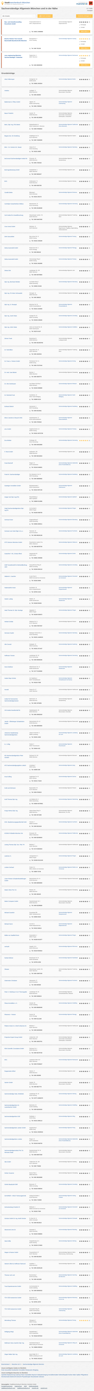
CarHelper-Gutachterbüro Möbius (14, 204)
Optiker (78, 1375)
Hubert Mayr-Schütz (10, 678)
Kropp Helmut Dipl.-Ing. (11, 810)
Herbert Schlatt (8, 621)
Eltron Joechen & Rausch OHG (13, 418)
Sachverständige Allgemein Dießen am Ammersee (68, 868)
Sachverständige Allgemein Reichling (68, 1229)
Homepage (83, 24)
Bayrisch (34, 1375)
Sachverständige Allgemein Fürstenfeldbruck (65, 305)
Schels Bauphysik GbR (11, 1184)
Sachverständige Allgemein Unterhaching (65, 102)
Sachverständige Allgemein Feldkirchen (68, 833)
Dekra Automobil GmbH (11, 248)
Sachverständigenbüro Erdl (12, 1116)
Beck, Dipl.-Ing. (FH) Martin (12, 124)
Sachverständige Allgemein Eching (67, 361)
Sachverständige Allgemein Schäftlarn (68, 327)
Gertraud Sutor (8, 519)
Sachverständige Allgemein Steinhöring (68, 799)
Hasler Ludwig (8, 599)
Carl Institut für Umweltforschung (13, 215)
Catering (17, 1375)
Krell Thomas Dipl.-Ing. (11, 799)
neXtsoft (6, 946)
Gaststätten (28, 1375)
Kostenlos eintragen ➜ (84, 16)
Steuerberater (35, 1376)
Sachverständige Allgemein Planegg (67, 247)
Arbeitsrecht (12, 1376)
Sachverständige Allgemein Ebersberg (68, 281)
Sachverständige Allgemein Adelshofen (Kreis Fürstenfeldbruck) (68, 463)
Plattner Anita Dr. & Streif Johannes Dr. (15, 1026)
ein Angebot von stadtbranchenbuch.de (14, 4)
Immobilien (22, 1370)
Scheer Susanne (9, 1173)
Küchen (70, 1375)
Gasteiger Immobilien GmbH (12, 485)
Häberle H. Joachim (10, 576)
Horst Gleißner (8, 667)
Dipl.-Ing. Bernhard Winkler (12, 282)
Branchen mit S (16, 1364)
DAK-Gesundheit (9, 236)
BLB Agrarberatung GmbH (11, 170)
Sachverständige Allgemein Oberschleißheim (65, 418)
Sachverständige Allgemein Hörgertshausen (65, 588)
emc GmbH (7, 429)
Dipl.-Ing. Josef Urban (10, 316)
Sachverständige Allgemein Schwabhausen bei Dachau (65, 679)
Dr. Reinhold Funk (9, 395)
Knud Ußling (8, 776)
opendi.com (44, 1388)
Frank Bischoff (8, 463)
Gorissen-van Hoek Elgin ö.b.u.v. (13, 531)
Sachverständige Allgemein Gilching (67, 1093)
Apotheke (4, 1375)
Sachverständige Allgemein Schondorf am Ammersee (68, 577)
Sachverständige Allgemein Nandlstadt (68, 957)
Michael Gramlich (9, 912)
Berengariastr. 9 (44, 39)
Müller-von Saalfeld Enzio (11, 935)
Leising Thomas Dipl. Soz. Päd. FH (14, 844)
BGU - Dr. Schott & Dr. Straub (12, 147)
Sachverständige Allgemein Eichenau (68, 192)
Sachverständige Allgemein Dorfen (67, 79)
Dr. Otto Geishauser (10, 384)
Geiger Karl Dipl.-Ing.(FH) (11, 497)
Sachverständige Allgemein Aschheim (68, 822)
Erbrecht (19, 1376)
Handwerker (15, 1370)
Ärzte (2, 1370)
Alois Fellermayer (9, 79)
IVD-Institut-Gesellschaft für (12, 710)
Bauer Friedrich (8, 113)
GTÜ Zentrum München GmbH (13, 542)
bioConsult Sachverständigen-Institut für (15, 158)
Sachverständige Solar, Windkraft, (14, 1094)
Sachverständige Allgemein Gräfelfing (68, 1003)
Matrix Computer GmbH (11, 901)
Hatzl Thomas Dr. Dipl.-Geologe (13, 610)
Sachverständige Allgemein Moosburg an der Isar (68, 1298)
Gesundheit (8, 1370)
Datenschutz (18, 1386)
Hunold (6, 689)
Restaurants (29, 1370)
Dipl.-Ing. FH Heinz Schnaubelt (13, 293)
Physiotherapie (26, 1376)
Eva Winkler (7, 440)
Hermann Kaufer (9, 633)
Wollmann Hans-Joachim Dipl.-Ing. (14, 1343)
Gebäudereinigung (42, 1375)
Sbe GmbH (7, 1162)
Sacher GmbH (8, 1082)
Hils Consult (7, 644)
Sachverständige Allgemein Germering (68, 203)
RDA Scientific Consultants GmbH (14, 1048)
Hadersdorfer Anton (10, 587)
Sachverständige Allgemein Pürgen (67, 508)
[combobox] (2, 16)
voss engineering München (16, 56)
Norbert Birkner (8, 958)
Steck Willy (7, 1241)
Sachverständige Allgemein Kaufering (68, 644)
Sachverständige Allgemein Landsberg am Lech (68, 733)
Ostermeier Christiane (10, 980)
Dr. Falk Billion (8, 350)
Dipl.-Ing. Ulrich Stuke (10, 327)
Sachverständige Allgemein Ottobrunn (68, 542)
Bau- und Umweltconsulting (16, 23)
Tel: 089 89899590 (36, 65)
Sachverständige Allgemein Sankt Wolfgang (67, 395)
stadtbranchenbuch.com (8, 1388)
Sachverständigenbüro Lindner (13, 1139)
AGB (25, 1386)
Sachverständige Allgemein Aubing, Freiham (67, 1196)
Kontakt (83, 27)
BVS (5, 181)
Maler (74, 1375)
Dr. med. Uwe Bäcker (10, 372)
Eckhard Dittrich (9, 406)
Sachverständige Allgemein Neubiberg (68, 406)
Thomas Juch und (9, 1275)
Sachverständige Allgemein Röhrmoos (68, 946)
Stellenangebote (33, 1386)
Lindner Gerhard (9, 867)
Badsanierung (11, 1375)
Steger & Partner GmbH (11, 1252)
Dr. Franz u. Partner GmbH (12, 361)
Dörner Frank (8, 338)
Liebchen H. (7, 856)
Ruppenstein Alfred (9, 1071)
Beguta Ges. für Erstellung (12, 136)
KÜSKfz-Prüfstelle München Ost (13, 833)
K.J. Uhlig (7, 744)
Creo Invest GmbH (9, 226)
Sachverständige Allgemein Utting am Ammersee (68, 1343)
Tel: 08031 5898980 (37, 31)
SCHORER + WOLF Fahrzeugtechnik (15, 1195)
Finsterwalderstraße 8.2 (44, 22)
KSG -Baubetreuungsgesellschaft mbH (15, 822)
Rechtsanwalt (5, 1376)
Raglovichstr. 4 (44, 56)
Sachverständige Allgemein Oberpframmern (65, 913)
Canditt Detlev (8, 192)
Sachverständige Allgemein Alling (67, 1116)
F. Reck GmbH (8, 451)
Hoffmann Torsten (9, 655)
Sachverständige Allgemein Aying (67, 765)
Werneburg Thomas (10, 1320)
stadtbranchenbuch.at (23, 1388)
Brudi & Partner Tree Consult (16, 40)
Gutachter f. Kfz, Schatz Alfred (13, 553)
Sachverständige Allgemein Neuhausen (68, 55)
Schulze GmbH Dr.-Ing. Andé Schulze (15, 1218)
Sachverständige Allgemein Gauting (67, 38)
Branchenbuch (5, 1364)
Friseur (23, 1375)
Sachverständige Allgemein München (33, 1364)
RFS (5, 1060)
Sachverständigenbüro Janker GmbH (15, 1128)
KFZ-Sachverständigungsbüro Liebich (15, 765)
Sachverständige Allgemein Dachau (67, 776)
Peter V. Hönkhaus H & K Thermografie (15, 992)
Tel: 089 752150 (36, 48)
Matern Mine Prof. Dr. (10, 890)
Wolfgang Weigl (8, 1331)
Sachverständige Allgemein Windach (68, 383)
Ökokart (6, 969)
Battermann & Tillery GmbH (12, 102)
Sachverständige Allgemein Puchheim (68, 531)
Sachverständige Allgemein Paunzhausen (65, 744)
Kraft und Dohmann (10, 788)
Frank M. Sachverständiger (12, 474)
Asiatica (6, 90)
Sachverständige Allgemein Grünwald (68, 1218)
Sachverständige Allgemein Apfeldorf (68, 497)
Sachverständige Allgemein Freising (67, 236)
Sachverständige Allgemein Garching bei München (68, 1275)
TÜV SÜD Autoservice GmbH (12, 1297)
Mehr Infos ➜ (84, 31)
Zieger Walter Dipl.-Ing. (11, 1354)
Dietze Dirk (7, 270)
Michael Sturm (8, 924)
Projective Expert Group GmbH (13, 1037)
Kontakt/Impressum (6, 1386)
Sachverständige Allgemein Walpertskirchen (65, 924)
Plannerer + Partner (10, 1014)
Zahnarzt (41, 1376)
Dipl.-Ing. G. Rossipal (10, 304)
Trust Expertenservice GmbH (12, 1286)
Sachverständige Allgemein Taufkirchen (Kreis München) (68, 125)
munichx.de (35, 1388)
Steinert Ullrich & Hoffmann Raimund (15, 1263)
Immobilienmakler (53, 1375)
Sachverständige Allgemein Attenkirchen (65, 599)
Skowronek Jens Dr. (10, 1229)
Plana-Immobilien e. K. (10, 1003)
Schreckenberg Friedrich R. (12, 1207)
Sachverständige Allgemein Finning (67, 1320)
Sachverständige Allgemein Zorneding (68, 315)
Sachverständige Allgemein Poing (67, 1127)
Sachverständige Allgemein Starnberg (68, 147)
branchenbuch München (17, 2)
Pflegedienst (84, 1375)
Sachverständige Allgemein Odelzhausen (65, 486)
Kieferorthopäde (63, 1375)
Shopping (35, 1370)
